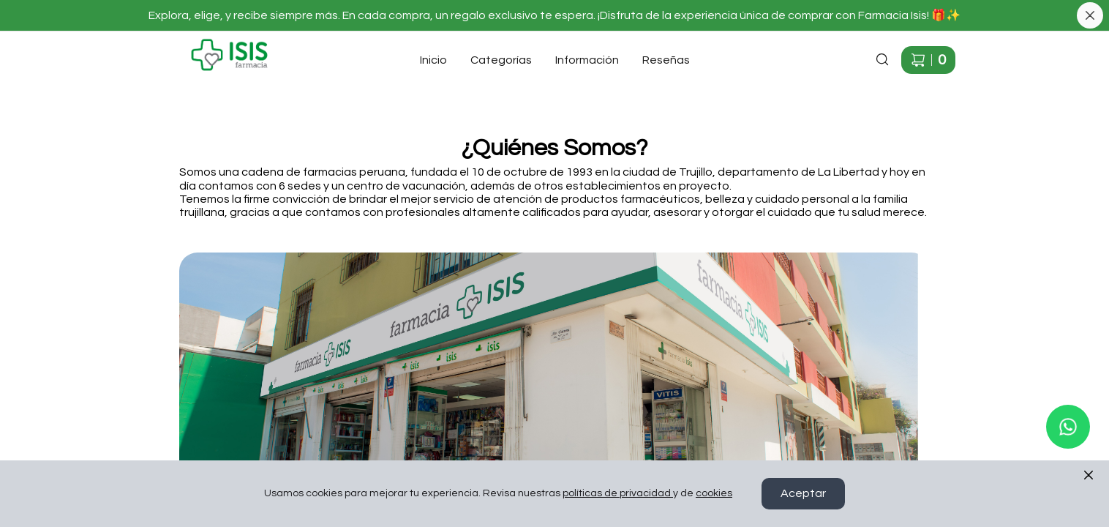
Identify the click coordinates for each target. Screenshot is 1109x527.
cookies (714, 494)
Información (587, 60)
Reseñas (666, 60)
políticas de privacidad (618, 494)
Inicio (433, 60)
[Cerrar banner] (1090, 15)
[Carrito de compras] (928, 60)
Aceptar (803, 494)
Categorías (501, 60)
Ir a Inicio (176, 44)
